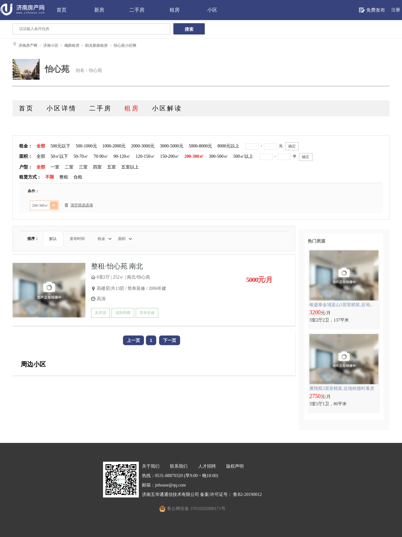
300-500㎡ (218, 156)
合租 (77, 177)
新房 (99, 10)
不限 (49, 177)
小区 (212, 10)
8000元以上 (228, 146)
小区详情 (61, 108)
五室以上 (130, 167)
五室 (111, 167)
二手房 (136, 10)
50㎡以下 (59, 156)
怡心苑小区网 (125, 45)
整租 (63, 177)
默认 (53, 239)
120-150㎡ (145, 156)
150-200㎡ (169, 156)
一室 (55, 167)
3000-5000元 (171, 146)
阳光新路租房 (96, 45)
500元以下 (60, 146)
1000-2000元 (114, 146)
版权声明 (235, 466)
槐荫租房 (71, 45)
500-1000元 (86, 146)
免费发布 (375, 10)
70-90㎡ (101, 156)
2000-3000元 (143, 146)
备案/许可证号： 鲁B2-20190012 (231, 494)
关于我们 (151, 466)
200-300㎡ (194, 156)
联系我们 (178, 466)
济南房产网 (28, 45)
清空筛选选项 (79, 206)
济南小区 (50, 45)
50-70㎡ (80, 156)
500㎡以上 (243, 156)
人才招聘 (207, 466)
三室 (83, 167)
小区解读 (167, 108)
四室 (97, 167)
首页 (62, 10)
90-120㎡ (121, 156)
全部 (40, 146)
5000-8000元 (200, 146)
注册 (395, 10)
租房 (175, 10)
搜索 (189, 29)
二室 (69, 167)
